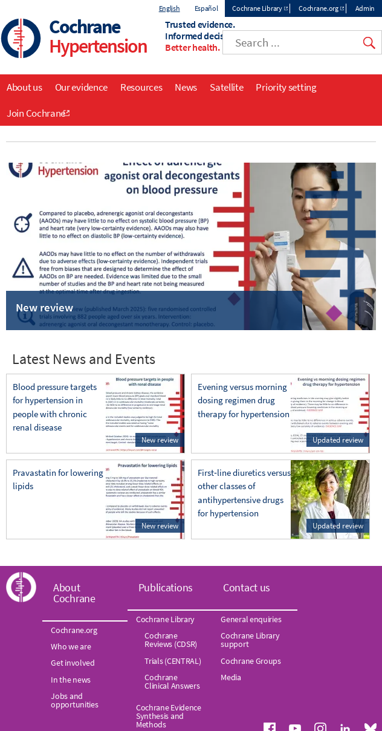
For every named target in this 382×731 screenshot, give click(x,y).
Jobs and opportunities (74, 700)
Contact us (246, 587)
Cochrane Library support (250, 639)
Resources (141, 87)
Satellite (226, 87)
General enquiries (251, 619)
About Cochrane (74, 592)
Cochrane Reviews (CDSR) (170, 639)
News (186, 87)
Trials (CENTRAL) (172, 660)
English (169, 8)
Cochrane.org (318, 8)
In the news (71, 679)
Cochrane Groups (251, 660)
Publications (165, 587)
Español (206, 8)
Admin (365, 8)
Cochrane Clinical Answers (171, 681)
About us (24, 87)
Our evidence (81, 87)
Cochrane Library (257, 8)
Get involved (72, 662)
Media (231, 677)
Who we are (71, 646)
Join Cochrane (36, 113)
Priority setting (286, 87)
